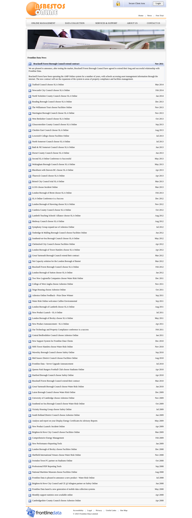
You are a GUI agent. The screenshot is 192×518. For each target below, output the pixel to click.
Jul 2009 (160, 409)
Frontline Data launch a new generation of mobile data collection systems (63, 489)
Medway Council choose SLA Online (48, 221)
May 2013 (159, 158)
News (149, 15)
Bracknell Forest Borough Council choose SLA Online (55, 267)
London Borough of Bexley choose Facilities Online (54, 449)
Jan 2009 (160, 443)
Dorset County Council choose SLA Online (50, 153)
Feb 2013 (160, 193)
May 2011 (159, 318)
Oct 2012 (160, 210)
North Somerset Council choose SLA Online (51, 141)
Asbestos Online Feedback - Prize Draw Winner (52, 295)
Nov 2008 (159, 455)
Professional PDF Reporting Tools (47, 466)
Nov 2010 (159, 346)
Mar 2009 (159, 432)
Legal (89, 510)
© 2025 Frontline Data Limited (85, 514)
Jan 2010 (160, 386)
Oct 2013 (160, 119)
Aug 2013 (159, 130)
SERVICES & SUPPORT (106, 23)
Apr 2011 (160, 324)
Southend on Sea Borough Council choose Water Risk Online (58, 403)
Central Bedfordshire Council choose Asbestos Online (55, 335)
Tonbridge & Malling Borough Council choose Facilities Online (59, 232)
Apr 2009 (159, 426)
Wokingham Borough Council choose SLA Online (53, 164)
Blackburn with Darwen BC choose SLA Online (52, 170)
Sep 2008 (160, 466)
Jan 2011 (160, 335)
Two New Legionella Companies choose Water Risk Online (57, 278)
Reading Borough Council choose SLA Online (52, 101)
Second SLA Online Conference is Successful (51, 158)
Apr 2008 (159, 495)
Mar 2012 (159, 255)
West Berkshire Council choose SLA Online (51, 119)
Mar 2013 (159, 181)
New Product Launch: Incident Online (48, 426)
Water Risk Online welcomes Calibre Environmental (54, 301)
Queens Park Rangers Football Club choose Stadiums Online (58, 369)
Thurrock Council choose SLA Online (48, 176)
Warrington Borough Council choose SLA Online (53, 113)
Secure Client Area (137, 3)
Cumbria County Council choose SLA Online (51, 210)
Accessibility (78, 510)
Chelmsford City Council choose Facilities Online (53, 244)
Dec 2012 (159, 198)
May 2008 (159, 489)
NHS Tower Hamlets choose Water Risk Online (52, 346)
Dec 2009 (159, 392)
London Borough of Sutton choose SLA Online (52, 272)
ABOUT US (132, 23)
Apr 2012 (159, 244)
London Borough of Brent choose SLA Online (52, 193)
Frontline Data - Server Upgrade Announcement (52, 364)
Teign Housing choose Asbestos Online (49, 289)
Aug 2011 (159, 307)
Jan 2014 (160, 96)
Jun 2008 (160, 483)
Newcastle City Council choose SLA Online (51, 90)
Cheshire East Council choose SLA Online (50, 130)
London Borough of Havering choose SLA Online (53, 204)
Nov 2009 (159, 398)
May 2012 (159, 238)
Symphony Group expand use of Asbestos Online (53, 227)
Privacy (99, 510)
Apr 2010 (159, 369)
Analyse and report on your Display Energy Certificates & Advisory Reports (64, 421)
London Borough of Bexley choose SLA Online (52, 318)
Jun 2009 (160, 415)
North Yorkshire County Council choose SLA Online (54, 96)
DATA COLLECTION (74, 23)
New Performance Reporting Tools (47, 443)
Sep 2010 (160, 352)
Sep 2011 (160, 295)
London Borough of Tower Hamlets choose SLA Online (56, 250)
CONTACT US (153, 23)
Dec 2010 (159, 341)
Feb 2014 (160, 90)
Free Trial (160, 15)
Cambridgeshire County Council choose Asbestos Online (56, 500)
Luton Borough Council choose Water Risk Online (53, 392)
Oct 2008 (160, 460)
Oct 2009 (160, 403)
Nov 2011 (159, 284)
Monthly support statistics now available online (52, 495)
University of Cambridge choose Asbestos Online (53, 398)
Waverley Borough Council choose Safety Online (53, 352)
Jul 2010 (160, 364)
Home (140, 15)
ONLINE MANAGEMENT (43, 23)
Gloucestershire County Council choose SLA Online (54, 124)
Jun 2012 (160, 232)
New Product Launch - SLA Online (47, 312)
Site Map (123, 510)
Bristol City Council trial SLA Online (48, 181)
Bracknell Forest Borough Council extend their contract (56, 381)
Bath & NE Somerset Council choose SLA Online (53, 147)
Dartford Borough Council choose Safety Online (53, 375)
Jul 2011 (160, 312)
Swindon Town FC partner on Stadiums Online (52, 460)
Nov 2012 (159, 204)
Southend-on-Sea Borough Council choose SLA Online (55, 238)
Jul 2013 (160, 136)
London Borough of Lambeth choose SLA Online (53, 307)
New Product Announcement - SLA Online (50, 324)
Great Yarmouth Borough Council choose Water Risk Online (58, 386)
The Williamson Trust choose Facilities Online (52, 107)
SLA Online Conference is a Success (47, 198)
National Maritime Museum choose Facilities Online (54, 472)
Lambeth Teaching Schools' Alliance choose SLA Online (56, 215)
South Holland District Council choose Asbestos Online (56, 415)
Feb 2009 (160, 438)
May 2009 (159, 421)
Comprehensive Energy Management (48, 438)
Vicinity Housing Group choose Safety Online (52, 409)
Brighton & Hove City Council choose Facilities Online (56, 432)
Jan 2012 (160, 272)
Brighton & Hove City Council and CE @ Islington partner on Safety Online (65, 483)
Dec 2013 (159, 101)
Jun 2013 (160, 147)
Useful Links (111, 510)
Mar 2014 (159, 84)
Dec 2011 (159, 278)
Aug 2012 (159, 215)
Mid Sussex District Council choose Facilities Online (55, 358)
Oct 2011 (160, 289)
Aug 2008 (159, 472)
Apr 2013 (159, 170)
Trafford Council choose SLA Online (48, 84)
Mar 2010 (159, 381)
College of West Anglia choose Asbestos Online (52, 284)
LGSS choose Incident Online (45, 187)
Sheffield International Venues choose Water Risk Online (56, 455)
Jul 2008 (160, 478)
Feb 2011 (160, 329)
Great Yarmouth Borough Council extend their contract (55, 255)
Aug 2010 (159, 358)
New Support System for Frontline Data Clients (52, 341)
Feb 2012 (160, 267)
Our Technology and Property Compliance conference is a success (60, 329)
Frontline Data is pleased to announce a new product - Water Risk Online (63, 478)
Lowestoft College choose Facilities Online (50, 136)
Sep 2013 (160, 124)
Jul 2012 (160, 227)
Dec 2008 (159, 449)
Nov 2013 (159, 107)
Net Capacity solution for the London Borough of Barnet (56, 261)
